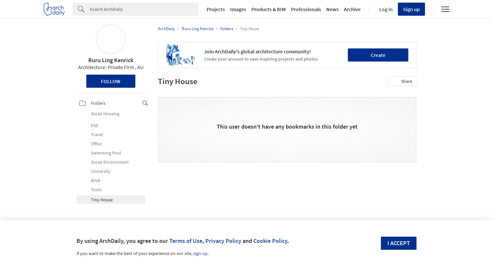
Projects (216, 9)
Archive (352, 9)
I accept (398, 243)
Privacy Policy (223, 241)
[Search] (144, 9)
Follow (110, 81)
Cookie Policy (270, 241)
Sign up (411, 9)
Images (238, 9)
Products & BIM (268, 9)
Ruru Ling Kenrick (110, 60)
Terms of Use (185, 241)
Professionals (306, 9)
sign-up (200, 253)
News (332, 9)
